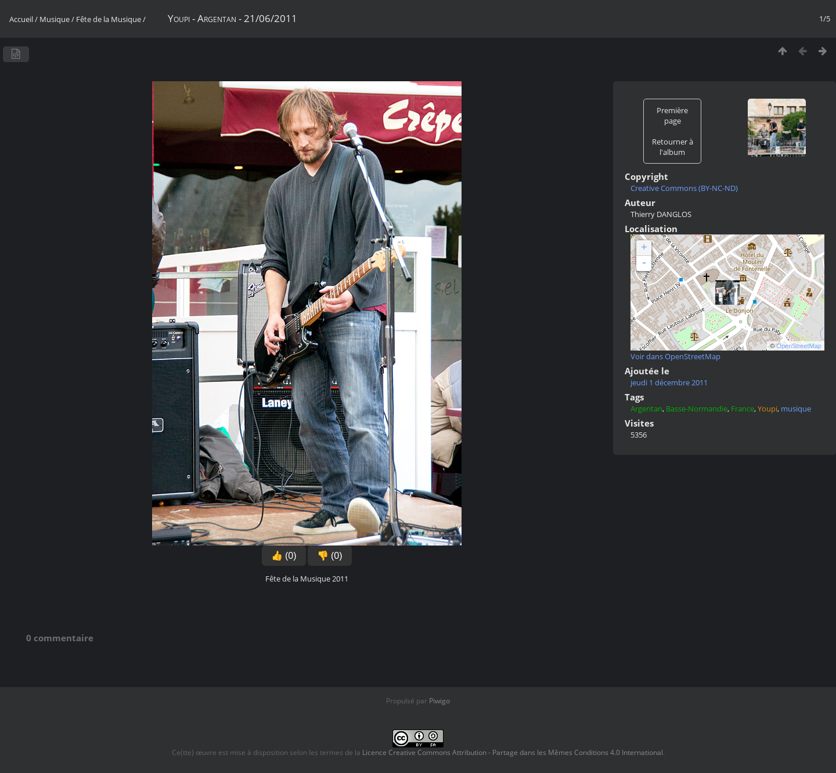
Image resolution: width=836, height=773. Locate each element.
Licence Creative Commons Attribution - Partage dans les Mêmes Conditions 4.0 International (512, 752)
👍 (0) (284, 556)
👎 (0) (330, 556)
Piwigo (439, 701)
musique (796, 408)
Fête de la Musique (108, 19)
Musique (54, 19)
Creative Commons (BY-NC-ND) (684, 188)
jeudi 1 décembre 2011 (669, 382)
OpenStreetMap (798, 345)
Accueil (21, 19)
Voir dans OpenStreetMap (675, 356)
